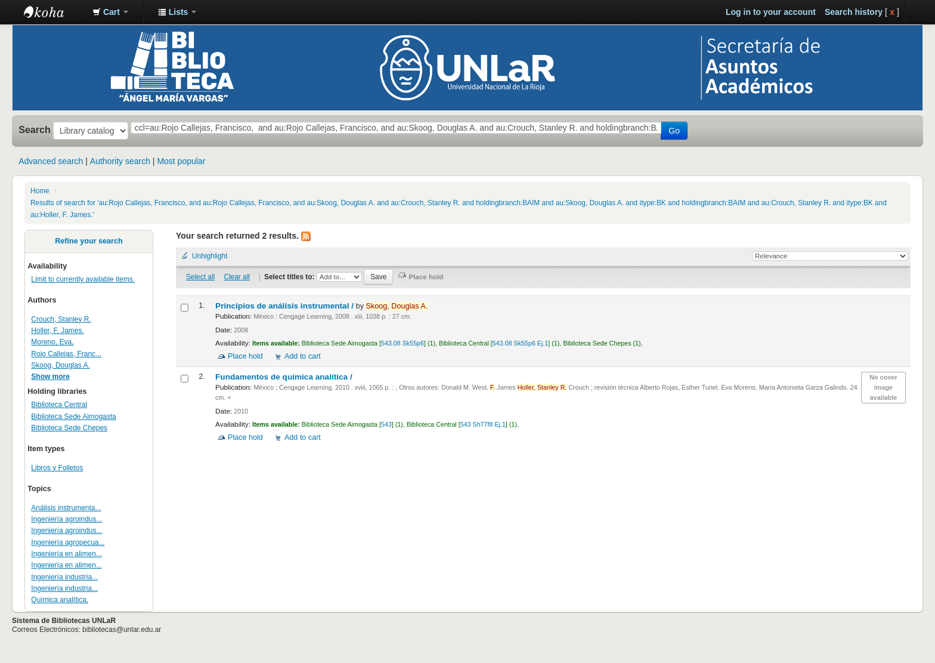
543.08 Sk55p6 (402, 343)
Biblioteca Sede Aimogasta (73, 416)
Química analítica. (59, 600)
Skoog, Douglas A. (60, 365)
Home (39, 191)
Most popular (181, 161)
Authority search (120, 161)
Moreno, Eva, (52, 342)
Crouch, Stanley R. (61, 319)
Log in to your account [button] (771, 12)
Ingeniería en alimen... (66, 554)
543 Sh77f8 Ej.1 (483, 424)
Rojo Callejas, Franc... (66, 354)
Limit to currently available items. (83, 279)
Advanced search (50, 161)
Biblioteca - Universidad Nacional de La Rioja (53, 12)
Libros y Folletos (57, 468)
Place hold (245, 356)
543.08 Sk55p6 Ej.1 (520, 343)
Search (34, 129)
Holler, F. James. (57, 330)
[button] (110, 12)
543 (386, 424)
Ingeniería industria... (64, 577)
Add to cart (302, 356)
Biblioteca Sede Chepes (69, 428)
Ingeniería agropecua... (67, 542)
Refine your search (88, 241)
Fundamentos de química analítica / (284, 376)
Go (674, 130)
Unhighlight (210, 256)
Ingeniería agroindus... (66, 519)
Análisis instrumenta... (66, 508)
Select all (200, 277)
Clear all (237, 277)
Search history (854, 12)
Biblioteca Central (59, 404)
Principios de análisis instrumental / (285, 305)
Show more (50, 376)
